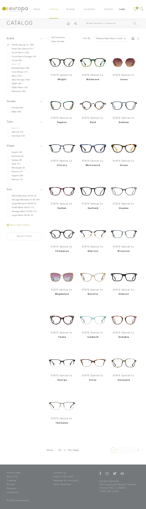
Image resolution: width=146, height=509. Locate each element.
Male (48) (14, 112)
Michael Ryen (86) (18, 68)
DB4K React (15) (17, 87)
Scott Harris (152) (18, 52)
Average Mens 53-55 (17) (22, 211)
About (36, 9)
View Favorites (62, 484)
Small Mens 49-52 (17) (20, 207)
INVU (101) (14, 76)
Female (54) (15, 108)
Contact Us (59, 473)
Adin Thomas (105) (18, 80)
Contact (108, 9)
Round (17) (15, 172)
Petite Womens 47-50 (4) (21, 196)
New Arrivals (55, 41)
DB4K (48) (14, 84)
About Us (12, 476)
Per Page (73, 450)
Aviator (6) (14, 152)
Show (50, 450)
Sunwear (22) (16, 136)
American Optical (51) (20, 49)
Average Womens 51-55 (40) (23, 200)
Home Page (14, 473)
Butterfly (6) (15, 156)
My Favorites (56, 37)
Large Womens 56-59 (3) (21, 203)
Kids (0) (13, 128)
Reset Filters (24, 236)
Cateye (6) (14, 160)
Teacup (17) (15, 179)
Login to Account (63, 476)
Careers (11, 488)
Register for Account (65, 480)
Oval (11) (13, 164)
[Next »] (138, 450)
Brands (71, 9)
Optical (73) (15, 132)
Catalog (53, 9)
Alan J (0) (14, 64)
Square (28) (15, 176)
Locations (89, 9)
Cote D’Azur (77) (17, 72)
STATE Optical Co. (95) (20, 45)
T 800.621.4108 (108, 491)
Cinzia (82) (14, 60)
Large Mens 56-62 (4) (20, 215)
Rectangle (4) (16, 168)
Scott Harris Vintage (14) (21, 56)
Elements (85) (16, 91)
